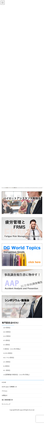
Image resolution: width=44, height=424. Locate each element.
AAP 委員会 (6, 328)
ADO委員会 (7, 332)
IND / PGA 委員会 (8, 357)
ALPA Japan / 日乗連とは (9, 387)
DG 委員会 (6, 345)
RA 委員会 (6, 366)
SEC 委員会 (6, 370)
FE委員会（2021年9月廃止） (12, 349)
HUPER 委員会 (7, 353)
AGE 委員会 (7, 336)
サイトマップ (6, 404)
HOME (4, 382)
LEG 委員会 (6, 362)
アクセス (4, 391)
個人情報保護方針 (7, 400)
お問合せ (4, 395)
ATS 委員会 (6, 340)
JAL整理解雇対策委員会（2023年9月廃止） (17, 374)
